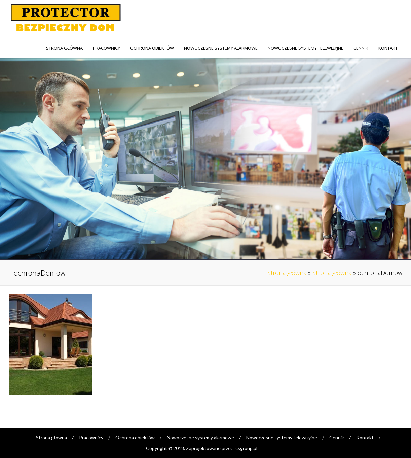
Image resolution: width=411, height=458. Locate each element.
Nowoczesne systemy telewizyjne (305, 48)
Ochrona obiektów (152, 48)
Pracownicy (106, 48)
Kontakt (388, 48)
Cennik (360, 48)
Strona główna (64, 48)
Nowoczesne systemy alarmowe (221, 48)
